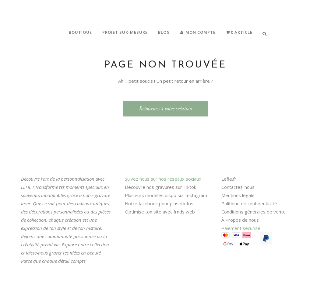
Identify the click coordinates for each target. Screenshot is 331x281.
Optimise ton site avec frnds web (160, 212)
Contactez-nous (238, 187)
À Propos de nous (240, 220)
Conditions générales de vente (253, 212)
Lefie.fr (228, 179)
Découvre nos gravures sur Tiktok (160, 187)
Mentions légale (238, 195)
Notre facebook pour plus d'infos (159, 203)
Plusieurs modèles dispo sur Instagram (166, 195)
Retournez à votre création (165, 108)
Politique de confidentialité (249, 203)
